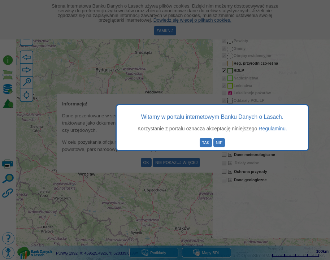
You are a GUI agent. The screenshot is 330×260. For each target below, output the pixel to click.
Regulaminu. (273, 128)
